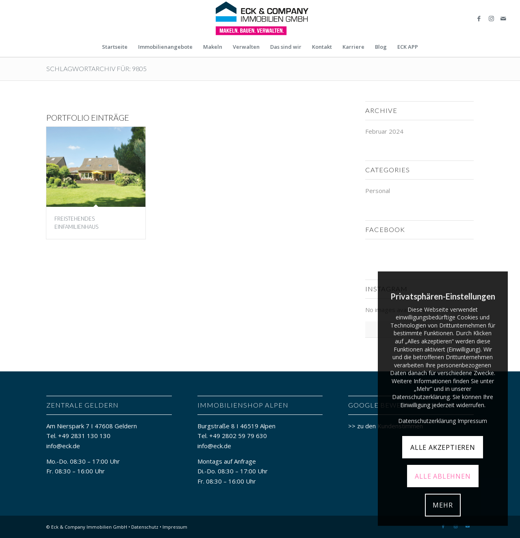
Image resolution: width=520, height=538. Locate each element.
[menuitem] (115, 47)
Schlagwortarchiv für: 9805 (96, 68)
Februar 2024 (384, 131)
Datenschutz (144, 527)
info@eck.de (63, 446)
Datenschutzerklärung (427, 421)
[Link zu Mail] (503, 18)
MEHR (443, 505)
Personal (377, 191)
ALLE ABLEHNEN (442, 476)
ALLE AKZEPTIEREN (442, 447)
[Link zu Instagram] (491, 18)
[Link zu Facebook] (479, 18)
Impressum (174, 527)
